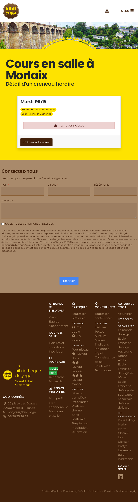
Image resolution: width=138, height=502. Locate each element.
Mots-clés (56, 381)
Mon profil (56, 398)
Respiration (80, 423)
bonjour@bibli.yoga (12, 245)
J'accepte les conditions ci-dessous (29, 223)
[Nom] (22, 191)
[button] (107, 11)
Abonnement (58, 326)
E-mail (53, 184)
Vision (53, 317)
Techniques (103, 370)
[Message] (69, 210)
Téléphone (101, 184)
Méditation (80, 427)
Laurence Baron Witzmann (125, 455)
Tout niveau (80, 349)
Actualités (125, 314)
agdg (133, 491)
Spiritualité (102, 366)
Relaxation (79, 432)
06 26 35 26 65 (18, 416)
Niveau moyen (77, 367)
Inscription (56, 351)
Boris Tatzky (126, 420)
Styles (99, 353)
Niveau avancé (77, 380)
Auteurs (100, 336)
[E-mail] (69, 191)
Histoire (100, 327)
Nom (5, 184)
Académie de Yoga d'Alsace (125, 403)
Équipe (54, 321)
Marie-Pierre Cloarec (123, 429)
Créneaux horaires (36, 142)
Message (8, 200)
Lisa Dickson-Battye (124, 442)
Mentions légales (50, 491)
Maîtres (100, 340)
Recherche (57, 377)
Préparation (80, 402)
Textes (99, 331)
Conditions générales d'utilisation (82, 491)
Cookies (108, 491)
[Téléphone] (115, 191)
